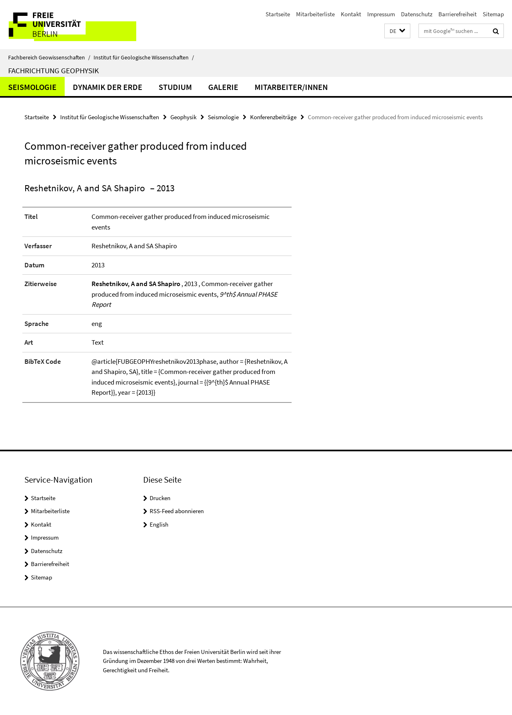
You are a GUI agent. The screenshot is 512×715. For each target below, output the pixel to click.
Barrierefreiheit (457, 14)
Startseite (278, 14)
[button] (397, 31)
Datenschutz (416, 14)
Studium (175, 87)
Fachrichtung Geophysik (53, 70)
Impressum (381, 14)
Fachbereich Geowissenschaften (49, 57)
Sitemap (493, 14)
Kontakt (351, 14)
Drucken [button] (160, 498)
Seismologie (32, 87)
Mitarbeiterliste (315, 14)
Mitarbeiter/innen (291, 87)
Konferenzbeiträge (273, 117)
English (159, 524)
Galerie (223, 87)
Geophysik (183, 117)
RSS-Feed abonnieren (177, 511)
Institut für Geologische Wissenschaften (144, 57)
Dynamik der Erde (107, 87)
